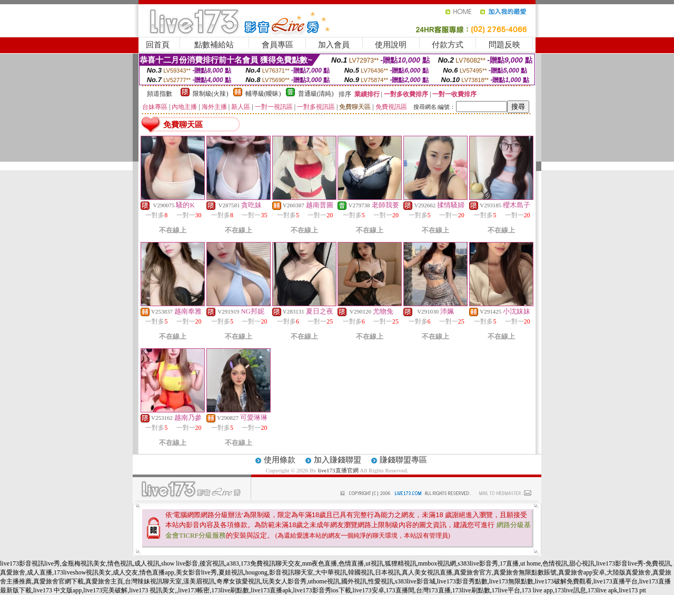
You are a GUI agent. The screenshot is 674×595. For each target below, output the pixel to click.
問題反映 (504, 45)
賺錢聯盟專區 (403, 460)
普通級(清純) (316, 93)
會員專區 (277, 45)
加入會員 (334, 45)
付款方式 (447, 45)
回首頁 (158, 45)
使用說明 (391, 45)
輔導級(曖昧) (263, 93)
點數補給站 (214, 45)
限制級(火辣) (211, 93)
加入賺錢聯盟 (337, 460)
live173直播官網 (338, 470)
